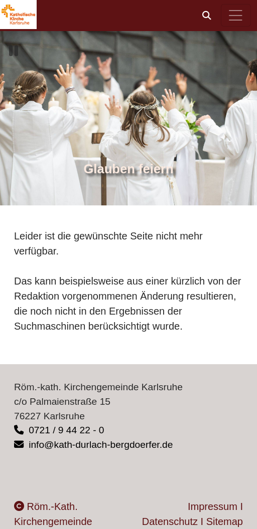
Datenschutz (170, 521)
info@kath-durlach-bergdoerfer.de (93, 444)
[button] (206, 15)
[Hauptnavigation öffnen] (236, 15)
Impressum (212, 506)
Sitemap (224, 521)
